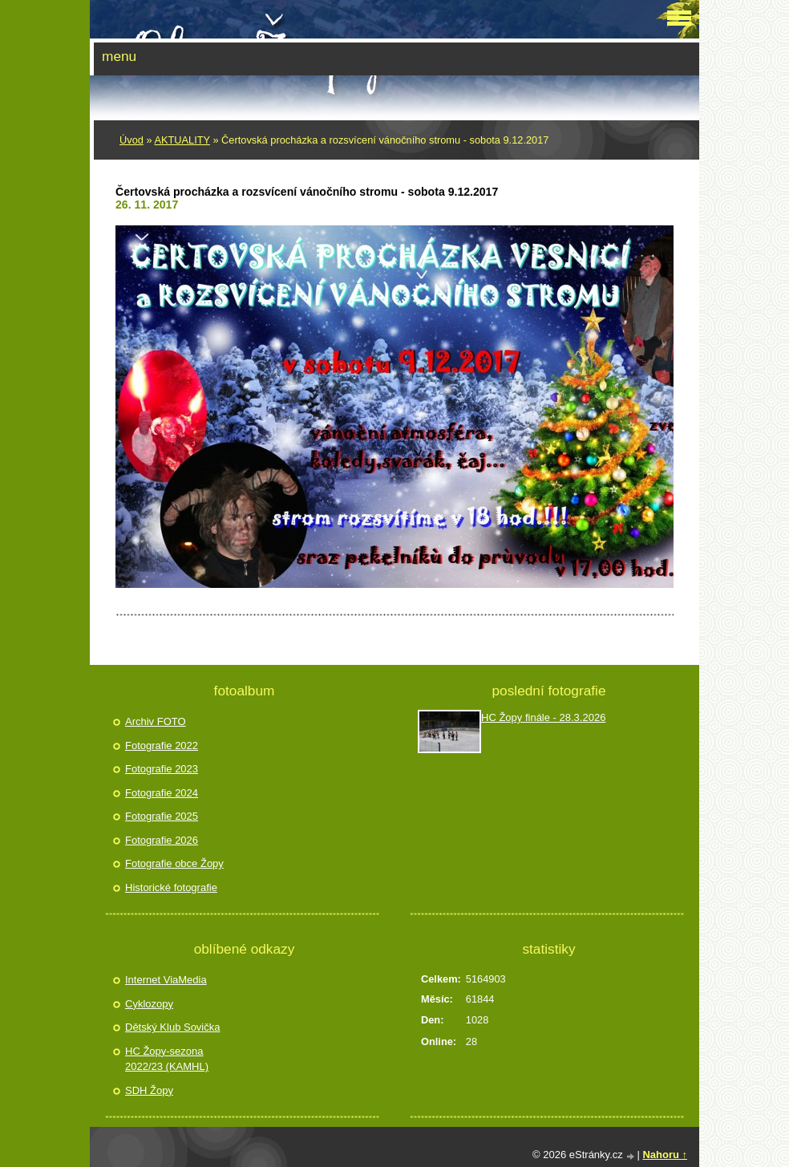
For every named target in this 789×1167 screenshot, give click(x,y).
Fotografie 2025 (161, 816)
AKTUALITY (181, 140)
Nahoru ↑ (664, 1155)
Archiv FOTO (155, 721)
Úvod (131, 140)
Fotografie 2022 (161, 746)
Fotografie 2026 (161, 840)
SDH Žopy (149, 1090)
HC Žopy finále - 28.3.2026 (543, 717)
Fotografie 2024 (161, 793)
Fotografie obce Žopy (174, 863)
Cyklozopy (149, 1004)
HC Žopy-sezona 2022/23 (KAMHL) (166, 1059)
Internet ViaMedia (166, 980)
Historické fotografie (171, 887)
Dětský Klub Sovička (173, 1027)
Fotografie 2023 (161, 769)
